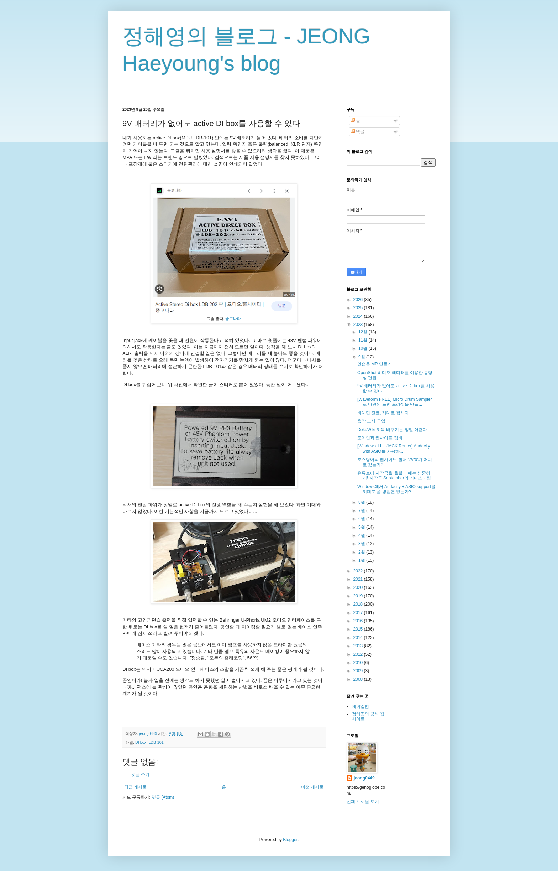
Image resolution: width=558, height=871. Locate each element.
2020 (358, 587)
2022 (358, 571)
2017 (358, 612)
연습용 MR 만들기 (374, 364)
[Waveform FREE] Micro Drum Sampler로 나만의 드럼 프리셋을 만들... (394, 402)
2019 (358, 595)
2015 (358, 629)
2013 (358, 645)
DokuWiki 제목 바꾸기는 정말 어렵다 (392, 429)
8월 (362, 502)
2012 (358, 654)
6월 (362, 518)
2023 (358, 324)
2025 (358, 307)
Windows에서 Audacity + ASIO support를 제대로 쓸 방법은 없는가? (396, 489)
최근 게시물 (135, 786)
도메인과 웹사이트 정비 (379, 437)
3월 (362, 543)
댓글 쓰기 (140, 774)
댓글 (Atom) (163, 797)
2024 (358, 316)
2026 (358, 299)
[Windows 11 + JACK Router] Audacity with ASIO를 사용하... (393, 448)
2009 (358, 670)
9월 (362, 356)
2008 (358, 679)
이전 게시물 (312, 786)
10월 (363, 348)
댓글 (357, 131)
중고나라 (233, 318)
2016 (358, 620)
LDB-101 (156, 742)
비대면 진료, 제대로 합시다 (383, 412)
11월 (363, 340)
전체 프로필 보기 (363, 801)
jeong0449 (364, 778)
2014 (358, 637)
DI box (140, 742)
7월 (362, 510)
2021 (358, 579)
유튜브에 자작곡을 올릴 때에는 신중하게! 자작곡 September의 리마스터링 (394, 476)
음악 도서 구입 (371, 421)
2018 (358, 604)
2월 (362, 552)
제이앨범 (360, 706)
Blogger (290, 839)
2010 (358, 662)
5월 (362, 527)
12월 (363, 332)
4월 (362, 535)
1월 (362, 560)
